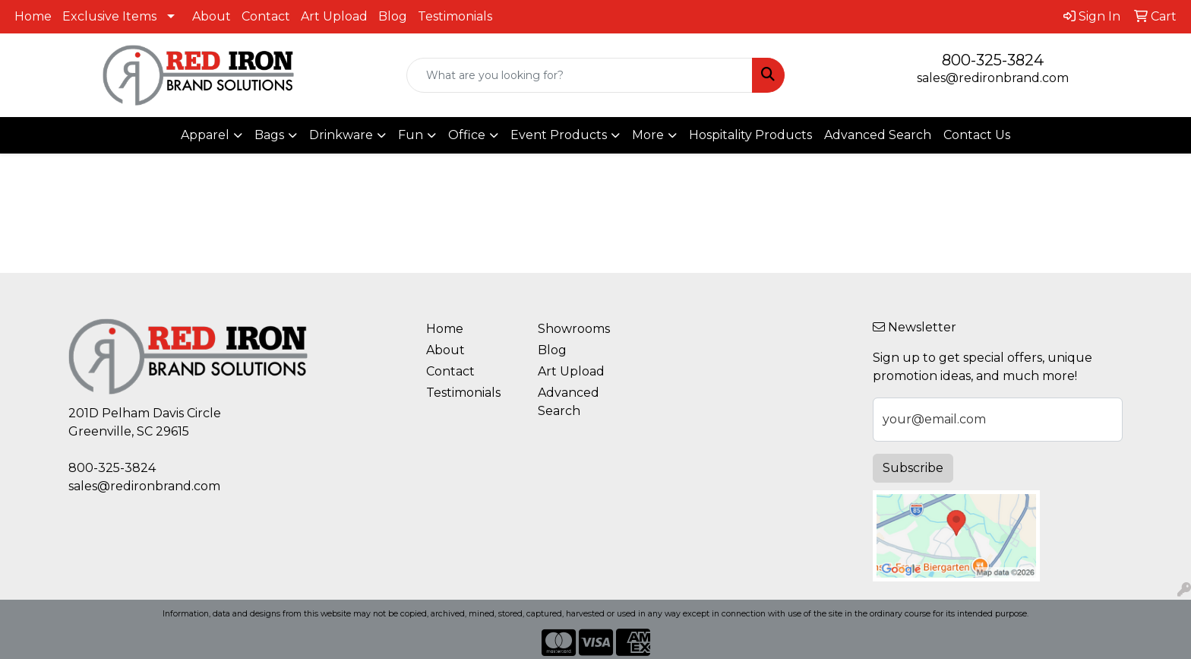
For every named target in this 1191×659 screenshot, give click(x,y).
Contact (266, 16)
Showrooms (574, 329)
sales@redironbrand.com (993, 78)
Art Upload (334, 16)
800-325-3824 (993, 60)
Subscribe (913, 468)
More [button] (648, 135)
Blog (392, 16)
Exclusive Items (109, 16)
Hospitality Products (750, 135)
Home (33, 16)
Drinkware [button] (341, 135)
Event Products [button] (558, 135)
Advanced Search (877, 135)
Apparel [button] (205, 135)
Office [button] (466, 135)
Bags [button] (269, 135)
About (211, 16)
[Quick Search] (579, 75)
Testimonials (455, 16)
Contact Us (976, 135)
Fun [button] (410, 135)
